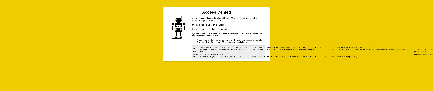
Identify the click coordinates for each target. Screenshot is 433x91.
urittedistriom (203, 36)
